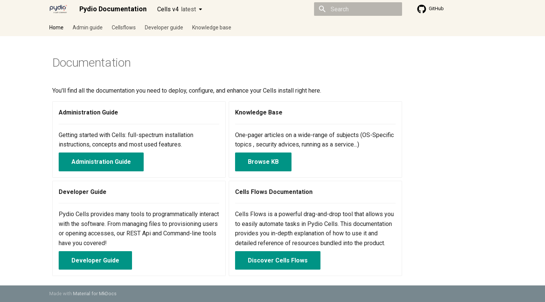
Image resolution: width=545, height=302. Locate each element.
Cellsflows (124, 27)
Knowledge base (211, 27)
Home (56, 27)
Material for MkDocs (95, 293)
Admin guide (88, 27)
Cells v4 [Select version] (176, 9)
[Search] (358, 9)
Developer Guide (95, 260)
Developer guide (164, 27)
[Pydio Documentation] (58, 9)
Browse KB (263, 161)
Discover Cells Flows (278, 260)
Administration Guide (101, 161)
